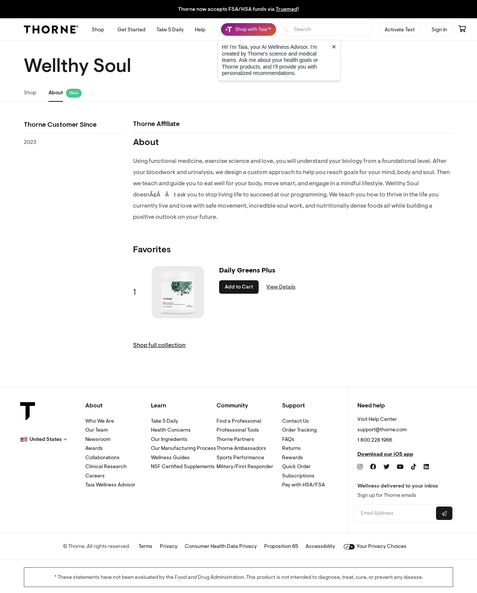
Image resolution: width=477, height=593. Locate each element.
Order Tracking (299, 430)
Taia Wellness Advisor (110, 485)
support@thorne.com (382, 429)
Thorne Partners (235, 439)
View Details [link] (281, 287)
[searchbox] (326, 29)
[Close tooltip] (334, 46)
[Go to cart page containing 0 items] (462, 29)
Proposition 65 (281, 546)
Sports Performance (240, 457)
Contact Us (295, 421)
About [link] (55, 92)
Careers (95, 476)
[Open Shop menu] (97, 29)
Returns (291, 448)
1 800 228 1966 (374, 440)
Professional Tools (238, 430)
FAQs (288, 439)
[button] (43, 439)
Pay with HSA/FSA (303, 485)
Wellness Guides (170, 457)
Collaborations (102, 457)
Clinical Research (106, 466)
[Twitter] (386, 467)
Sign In (439, 29)
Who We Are (99, 421)
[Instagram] (360, 467)
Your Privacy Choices (375, 546)
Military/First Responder (245, 466)
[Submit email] (444, 513)
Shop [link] (30, 92)
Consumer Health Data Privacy (221, 546)
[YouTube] (400, 467)
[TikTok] (413, 467)
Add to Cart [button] (239, 287)
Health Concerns (171, 430)
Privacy (168, 546)
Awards (94, 448)
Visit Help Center (377, 419)
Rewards (292, 457)
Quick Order (296, 466)
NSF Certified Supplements (183, 466)
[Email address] (394, 513)
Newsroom (97, 439)
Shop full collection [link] (159, 345)
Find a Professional (239, 421)
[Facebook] (373, 467)
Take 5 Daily (164, 421)
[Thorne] (51, 29)
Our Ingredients (169, 439)
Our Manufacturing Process (183, 448)
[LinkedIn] (426, 467)
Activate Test (400, 29)
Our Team (96, 430)
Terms (145, 546)
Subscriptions (298, 476)
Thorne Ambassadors (241, 448)
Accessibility (320, 546)
